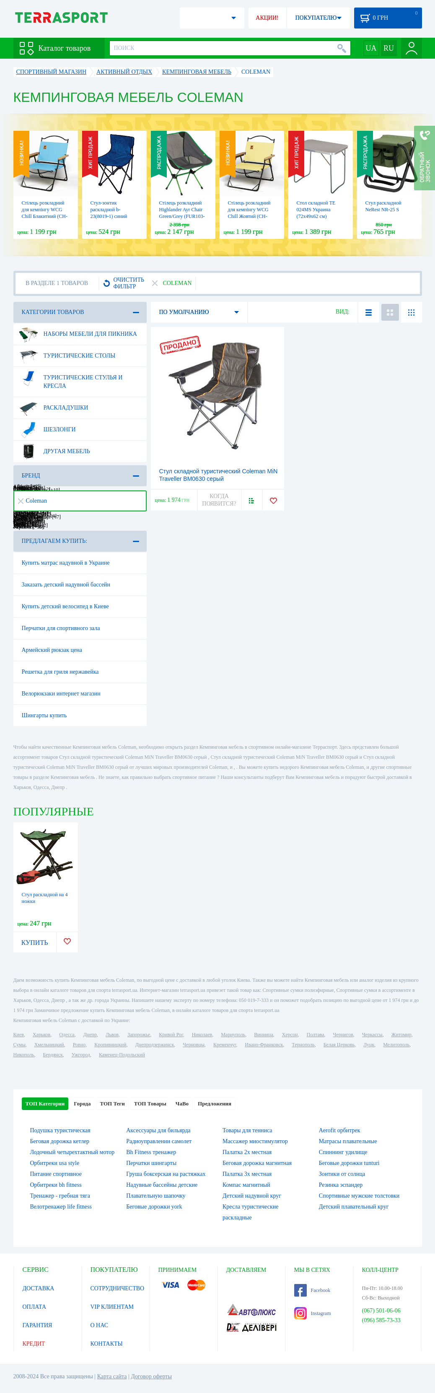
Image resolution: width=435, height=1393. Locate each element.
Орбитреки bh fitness (56, 1185)
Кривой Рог (171, 1035)
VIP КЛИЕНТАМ (112, 1307)
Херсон (290, 1035)
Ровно (79, 1045)
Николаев (202, 1035)
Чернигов (343, 1035)
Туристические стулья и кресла (71, 378)
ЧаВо (182, 1103)
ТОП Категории (45, 1103)
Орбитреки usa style (55, 1163)
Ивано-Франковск (264, 1045)
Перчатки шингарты (151, 1163)
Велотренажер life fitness (61, 1207)
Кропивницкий (110, 1045)
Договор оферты (151, 1376)
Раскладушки (53, 408)
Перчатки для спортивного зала (61, 628)
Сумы (19, 1045)
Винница (263, 1035)
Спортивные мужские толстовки (359, 1196)
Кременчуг (224, 1045)
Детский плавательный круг (354, 1207)
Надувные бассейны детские (161, 1185)
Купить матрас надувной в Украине (66, 563)
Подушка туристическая (60, 1130)
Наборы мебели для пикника (78, 334)
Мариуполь (233, 1035)
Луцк (368, 1045)
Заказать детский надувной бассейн (66, 584)
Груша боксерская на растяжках (165, 1174)
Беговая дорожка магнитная (257, 1163)
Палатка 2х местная (247, 1152)
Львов (112, 1035)
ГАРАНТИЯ (37, 1325)
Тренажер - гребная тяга (60, 1196)
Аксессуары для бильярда (158, 1130)
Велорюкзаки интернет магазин (61, 693)
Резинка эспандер (341, 1185)
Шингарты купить (44, 715)
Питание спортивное (56, 1174)
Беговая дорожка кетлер (60, 1141)
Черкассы (372, 1035)
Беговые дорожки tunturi (349, 1163)
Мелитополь (396, 1045)
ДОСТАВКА (38, 1288)
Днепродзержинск (154, 1045)
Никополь (23, 1055)
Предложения (214, 1103)
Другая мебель (54, 451)
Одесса (66, 1035)
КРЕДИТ (34, 1344)
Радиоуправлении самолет (159, 1141)
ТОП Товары (150, 1103)
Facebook (312, 1290)
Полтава (315, 1035)
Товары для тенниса (247, 1130)
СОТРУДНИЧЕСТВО (118, 1288)
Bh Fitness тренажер (151, 1152)
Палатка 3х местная (247, 1174)
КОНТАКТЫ (107, 1344)
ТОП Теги (112, 1103)
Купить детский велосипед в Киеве (65, 606)
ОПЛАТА (35, 1307)
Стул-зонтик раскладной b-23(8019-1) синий (109, 209)
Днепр (90, 1035)
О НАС (99, 1325)
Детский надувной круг (252, 1196)
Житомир (401, 1035)
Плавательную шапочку (155, 1196)
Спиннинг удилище (343, 1152)
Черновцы (194, 1045)
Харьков (41, 1035)
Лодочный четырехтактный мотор (72, 1152)
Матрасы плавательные (348, 1141)
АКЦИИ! (267, 18)
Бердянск (53, 1055)
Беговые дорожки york (154, 1207)
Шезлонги (47, 429)
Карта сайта (112, 1376)
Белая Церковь (339, 1045)
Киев (18, 1035)
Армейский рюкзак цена (52, 650)
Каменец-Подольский (122, 1055)
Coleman (32, 501)
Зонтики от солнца (342, 1174)
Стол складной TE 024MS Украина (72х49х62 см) (316, 209)
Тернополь (303, 1045)
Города (82, 1103)
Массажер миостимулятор (255, 1141)
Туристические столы (67, 356)
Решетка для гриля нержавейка (60, 672)
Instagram (312, 1313)
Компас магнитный (246, 1185)
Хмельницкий (49, 1045)
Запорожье (138, 1035)
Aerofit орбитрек (339, 1130)
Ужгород (81, 1055)
